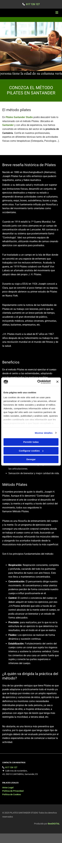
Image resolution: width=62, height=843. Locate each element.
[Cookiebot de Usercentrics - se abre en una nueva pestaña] (38, 382)
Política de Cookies (11, 795)
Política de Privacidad (13, 791)
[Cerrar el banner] (57, 382)
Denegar (31, 459)
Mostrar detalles (44, 433)
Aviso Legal (8, 788)
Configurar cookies (31, 450)
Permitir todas (31, 442)
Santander (8, 125)
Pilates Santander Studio (19, 117)
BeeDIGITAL (54, 824)
